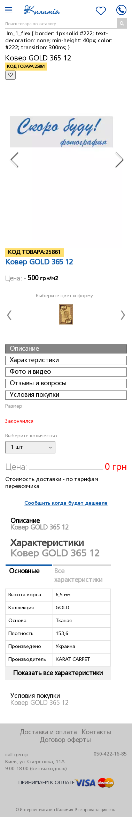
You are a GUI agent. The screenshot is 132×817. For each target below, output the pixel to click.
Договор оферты (65, 740)
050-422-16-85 (110, 754)
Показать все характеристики (58, 673)
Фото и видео (30, 372)
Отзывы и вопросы (38, 383)
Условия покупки (34, 395)
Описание (24, 349)
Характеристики (34, 360)
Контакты (96, 732)
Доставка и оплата (48, 732)
